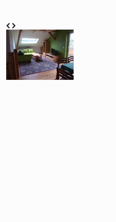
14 (94, 137)
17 (107, 137)
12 (84, 137)
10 (75, 137)
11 (80, 137)
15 (98, 137)
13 (89, 137)
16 (103, 137)
